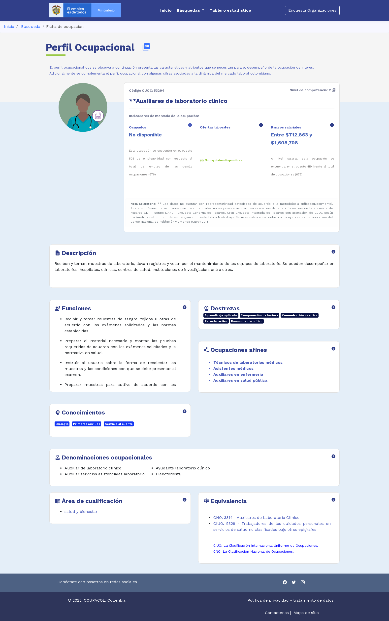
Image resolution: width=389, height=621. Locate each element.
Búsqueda (30, 26)
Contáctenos (277, 612)
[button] (190, 10)
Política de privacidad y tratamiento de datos (291, 600)
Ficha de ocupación (65, 26)
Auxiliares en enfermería (238, 374)
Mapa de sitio (306, 612)
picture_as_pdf (146, 46)
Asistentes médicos (233, 368)
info (190, 125)
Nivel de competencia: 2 (313, 90)
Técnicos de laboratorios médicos (248, 362)
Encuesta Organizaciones (312, 10)
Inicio (9, 26)
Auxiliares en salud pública (240, 380)
